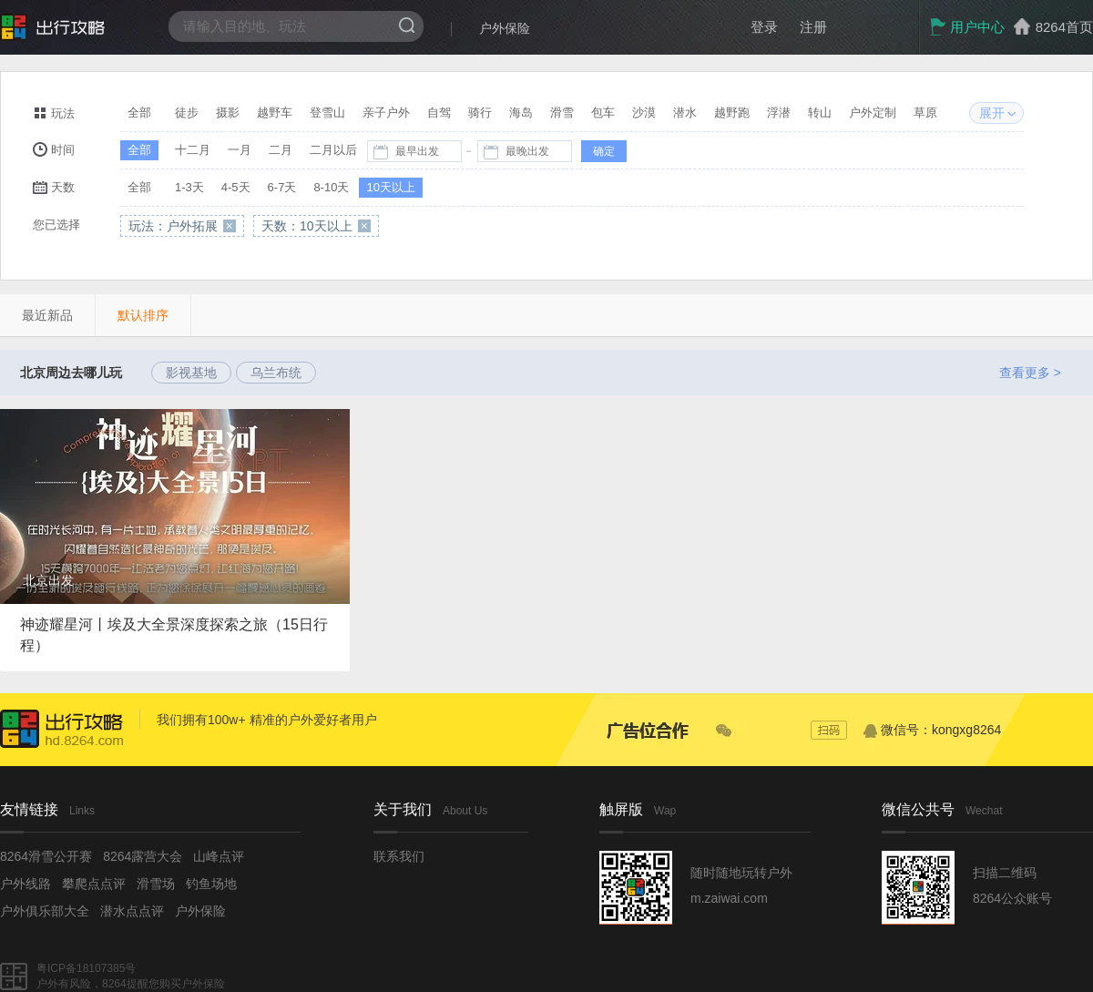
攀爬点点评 (94, 883)
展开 (992, 113)
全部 (139, 112)
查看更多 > (1030, 372)
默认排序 (143, 315)
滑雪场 (156, 883)
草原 (925, 112)
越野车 (274, 112)
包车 (603, 112)
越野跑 (732, 112)
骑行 (480, 112)
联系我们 (398, 856)
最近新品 (47, 315)
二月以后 (333, 150)
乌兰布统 (275, 372)
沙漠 (644, 112)
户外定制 (872, 112)
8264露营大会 (142, 856)
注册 (813, 27)
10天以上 (390, 187)
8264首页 (1064, 27)
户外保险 (504, 28)
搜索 (406, 25)
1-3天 (189, 187)
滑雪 (562, 112)
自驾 (439, 112)
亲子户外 (386, 112)
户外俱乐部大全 (44, 911)
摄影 (228, 112)
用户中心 (967, 27)
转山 (820, 112)
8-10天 (331, 187)
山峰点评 (218, 856)
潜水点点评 (132, 911)
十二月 (192, 150)
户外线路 (25, 883)
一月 (239, 150)
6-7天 (282, 187)
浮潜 (779, 112)
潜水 (685, 112)
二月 (280, 150)
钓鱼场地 (211, 883)
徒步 (187, 112)
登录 (764, 27)
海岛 (521, 112)
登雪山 (327, 112)
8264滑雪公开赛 (46, 856)
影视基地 (191, 372)
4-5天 (235, 187)
